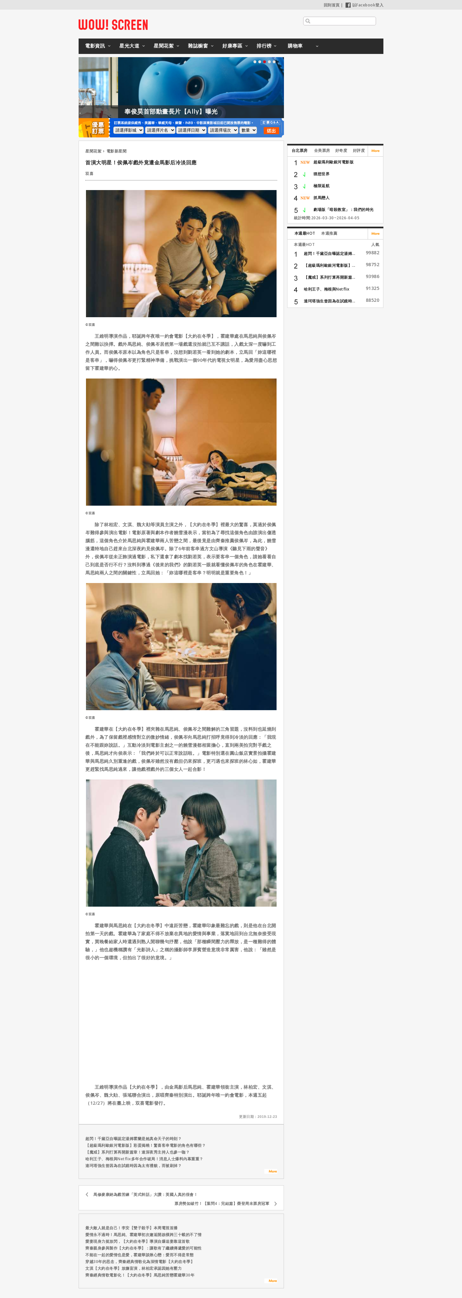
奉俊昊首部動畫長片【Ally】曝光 (189, 111)
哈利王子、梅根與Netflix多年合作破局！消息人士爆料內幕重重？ (144, 1159)
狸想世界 (321, 174)
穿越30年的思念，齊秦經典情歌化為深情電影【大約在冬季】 (139, 1261)
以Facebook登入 (365, 5)
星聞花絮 (164, 45)
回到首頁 (332, 5)
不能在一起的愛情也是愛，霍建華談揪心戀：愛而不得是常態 (139, 1255)
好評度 (359, 150)
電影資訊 (95, 45)
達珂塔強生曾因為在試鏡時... (329, 301)
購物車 (295, 45)
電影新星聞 (117, 151)
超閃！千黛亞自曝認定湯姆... (329, 253)
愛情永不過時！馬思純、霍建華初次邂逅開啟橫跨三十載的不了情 (143, 1234)
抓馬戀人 (321, 197)
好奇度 (341, 150)
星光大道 (129, 45)
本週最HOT (305, 233)
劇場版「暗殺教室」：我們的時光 (343, 209)
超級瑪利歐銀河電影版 (333, 162)
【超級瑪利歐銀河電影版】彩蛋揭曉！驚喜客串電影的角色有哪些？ (145, 1145)
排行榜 (264, 45)
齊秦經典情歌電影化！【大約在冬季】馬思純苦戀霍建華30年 (139, 1275)
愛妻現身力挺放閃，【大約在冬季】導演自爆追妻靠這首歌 (137, 1241)
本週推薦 (329, 233)
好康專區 (232, 45)
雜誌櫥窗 (198, 45)
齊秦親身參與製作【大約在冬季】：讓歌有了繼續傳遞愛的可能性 (143, 1248)
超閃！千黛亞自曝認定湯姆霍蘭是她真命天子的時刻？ (133, 1138)
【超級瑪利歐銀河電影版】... (329, 265)
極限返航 (321, 185)
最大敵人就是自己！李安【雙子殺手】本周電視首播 (131, 1228)
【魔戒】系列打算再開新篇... (329, 277)
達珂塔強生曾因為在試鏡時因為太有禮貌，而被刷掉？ (133, 1165)
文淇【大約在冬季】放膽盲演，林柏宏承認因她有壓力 (133, 1268)
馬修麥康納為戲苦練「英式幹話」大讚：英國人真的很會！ (145, 1194)
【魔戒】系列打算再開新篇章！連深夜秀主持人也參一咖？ (137, 1152)
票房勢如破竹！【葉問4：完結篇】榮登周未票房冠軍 (222, 1203)
